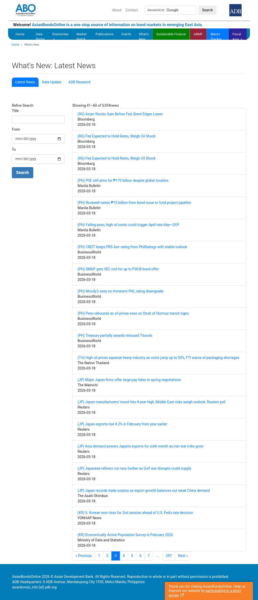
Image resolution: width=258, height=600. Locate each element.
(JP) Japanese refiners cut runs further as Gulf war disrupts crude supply (134, 468)
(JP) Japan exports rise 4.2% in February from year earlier (122, 424)
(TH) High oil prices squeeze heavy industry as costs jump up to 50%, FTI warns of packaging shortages (158, 358)
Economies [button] (60, 34)
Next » (183, 556)
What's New (144, 36)
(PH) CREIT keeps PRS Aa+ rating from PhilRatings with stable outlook (132, 247)
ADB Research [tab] (80, 82)
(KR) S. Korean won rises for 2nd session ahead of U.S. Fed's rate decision (135, 513)
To (14, 149)
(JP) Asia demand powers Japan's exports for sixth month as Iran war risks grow (140, 446)
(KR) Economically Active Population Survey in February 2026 (125, 535)
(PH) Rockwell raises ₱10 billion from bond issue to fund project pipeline (134, 203)
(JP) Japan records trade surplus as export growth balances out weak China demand (144, 491)
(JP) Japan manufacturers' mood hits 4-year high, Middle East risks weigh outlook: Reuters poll (151, 402)
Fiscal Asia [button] (237, 36)
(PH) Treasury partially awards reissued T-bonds (115, 335)
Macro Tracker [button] (216, 36)
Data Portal (40, 36)
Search (207, 10)
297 (169, 556)
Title (15, 111)
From (16, 129)
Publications (104, 34)
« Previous (84, 556)
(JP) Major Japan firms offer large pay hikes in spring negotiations (129, 380)
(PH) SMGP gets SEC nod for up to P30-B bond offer (118, 269)
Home (20, 34)
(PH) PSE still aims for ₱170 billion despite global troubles (123, 180)
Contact (131, 10)
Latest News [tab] (25, 82)
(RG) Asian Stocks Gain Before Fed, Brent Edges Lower (120, 114)
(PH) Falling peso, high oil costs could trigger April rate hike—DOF (128, 225)
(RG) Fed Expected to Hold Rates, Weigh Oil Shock (116, 136)
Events (126, 34)
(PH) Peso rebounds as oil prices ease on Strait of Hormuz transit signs (133, 313)
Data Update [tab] (51, 82)
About (116, 10)
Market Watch (81, 36)
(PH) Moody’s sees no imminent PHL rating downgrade (120, 291)
